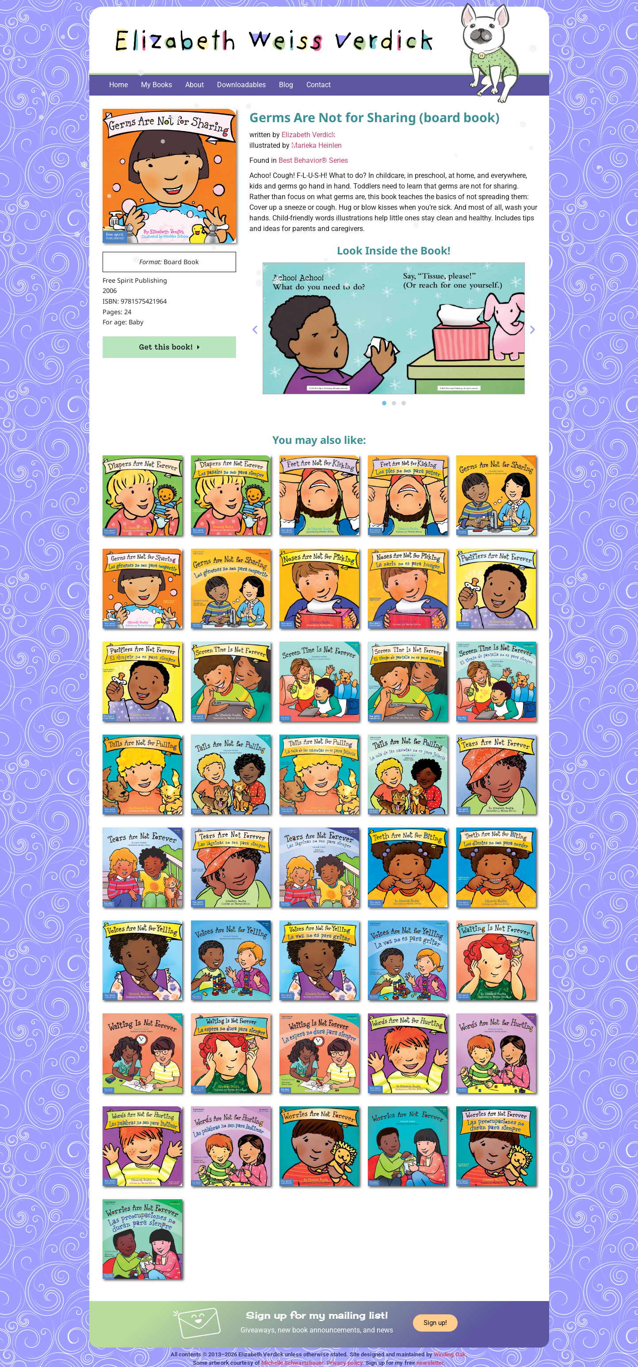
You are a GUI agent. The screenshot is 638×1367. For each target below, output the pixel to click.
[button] (254, 329)
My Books (156, 85)
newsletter (429, 1362)
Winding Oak (450, 1354)
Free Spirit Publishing (135, 280)
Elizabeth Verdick (308, 135)
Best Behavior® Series (313, 160)
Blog (286, 85)
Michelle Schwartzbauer (292, 1362)
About (194, 85)
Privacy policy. (346, 1362)
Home (118, 85)
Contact (318, 85)
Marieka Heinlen (316, 145)
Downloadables (241, 85)
